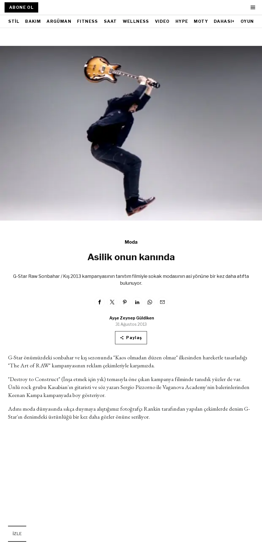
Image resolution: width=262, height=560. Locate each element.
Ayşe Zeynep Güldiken (131, 317)
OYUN (247, 21)
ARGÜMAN (59, 21)
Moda (131, 242)
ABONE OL (21, 7)
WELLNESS (136, 21)
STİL (14, 21)
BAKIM (33, 21)
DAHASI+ (224, 21)
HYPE (182, 21)
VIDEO (162, 21)
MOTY (201, 21)
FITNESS (87, 21)
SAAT (110, 21)
